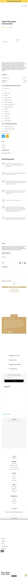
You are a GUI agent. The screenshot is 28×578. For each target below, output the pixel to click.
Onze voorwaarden (14, 486)
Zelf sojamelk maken (13, 368)
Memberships (14, 501)
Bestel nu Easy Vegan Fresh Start (14, 287)
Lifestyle (3, 541)
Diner (5, 256)
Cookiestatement (14, 490)
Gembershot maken (13, 360)
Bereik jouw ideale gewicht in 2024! (14, 1)
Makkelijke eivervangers (14, 465)
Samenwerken (14, 480)
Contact (14, 503)
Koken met (4, 548)
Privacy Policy (14, 488)
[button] (6, 253)
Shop (3, 543)
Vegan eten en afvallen (14, 467)
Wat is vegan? (14, 463)
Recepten (3, 538)
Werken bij (14, 478)
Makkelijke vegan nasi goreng (15, 364)
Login (2, 552)
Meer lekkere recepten (6, 281)
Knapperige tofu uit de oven (14, 355)
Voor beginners (5, 546)
